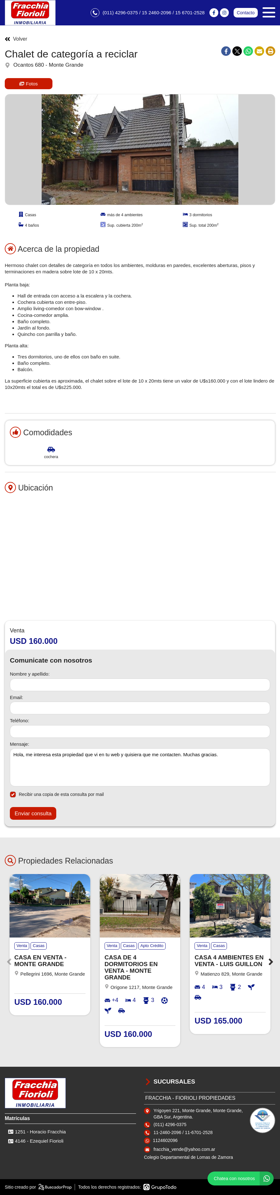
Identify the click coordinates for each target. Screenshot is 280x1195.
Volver (16, 39)
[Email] (140, 708)
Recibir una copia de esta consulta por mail (57, 794)
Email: (16, 697)
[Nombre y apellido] (140, 684)
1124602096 (165, 1140)
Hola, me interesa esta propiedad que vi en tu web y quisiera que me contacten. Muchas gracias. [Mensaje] (140, 767)
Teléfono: (19, 720)
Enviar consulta (33, 814)
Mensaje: (19, 744)
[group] (140, 149)
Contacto (246, 12)
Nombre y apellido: (30, 674)
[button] (271, 962)
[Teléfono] (140, 731)
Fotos (28, 83)
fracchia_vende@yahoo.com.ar (184, 1149)
